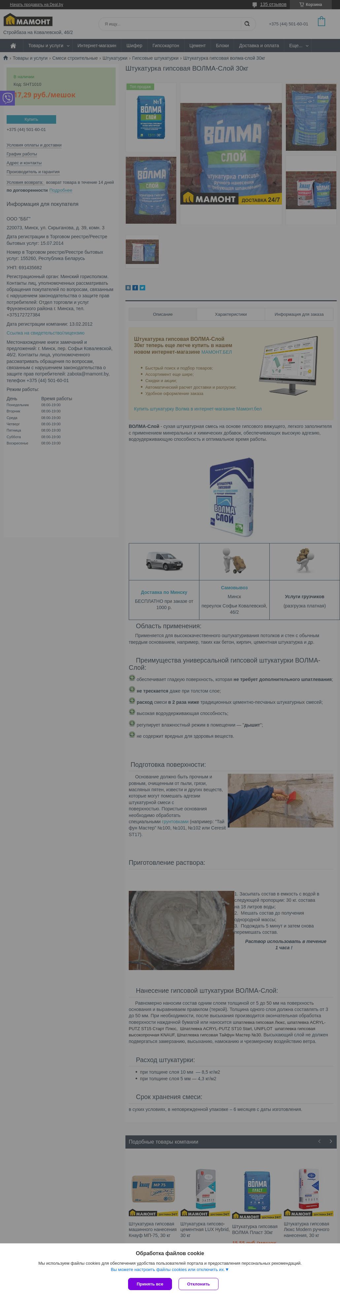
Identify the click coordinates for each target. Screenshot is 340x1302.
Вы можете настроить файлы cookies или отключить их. (168, 1269)
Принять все (150, 1284)
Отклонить (198, 1284)
